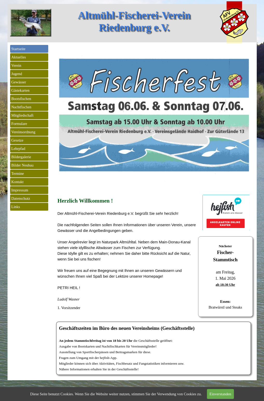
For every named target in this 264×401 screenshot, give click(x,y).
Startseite (18, 49)
